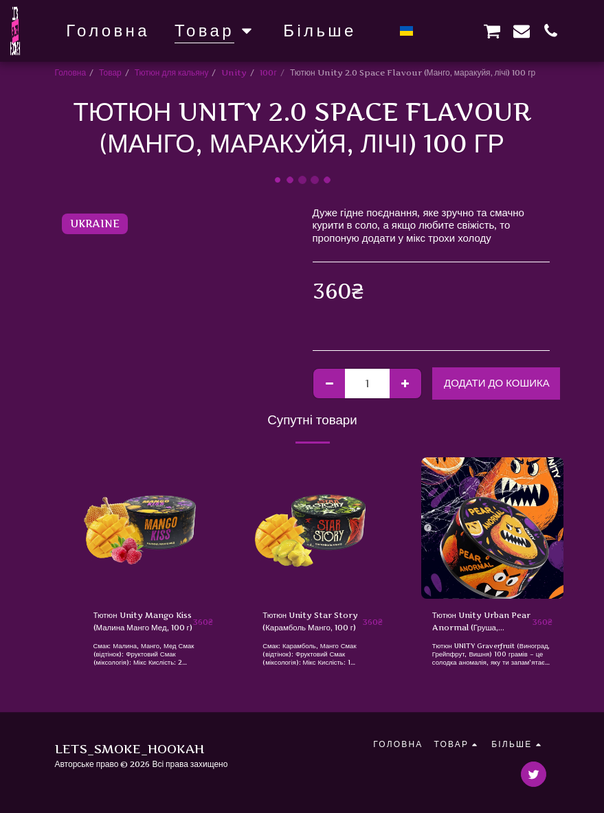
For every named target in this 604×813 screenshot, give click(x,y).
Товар (110, 72)
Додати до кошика (497, 382)
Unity (234, 72)
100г (268, 72)
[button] (433, 30)
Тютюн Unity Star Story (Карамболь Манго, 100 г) (311, 621)
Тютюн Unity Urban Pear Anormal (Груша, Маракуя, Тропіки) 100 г (478, 622)
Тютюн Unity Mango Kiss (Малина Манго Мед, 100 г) (142, 622)
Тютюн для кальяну (172, 72)
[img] (153, 528)
